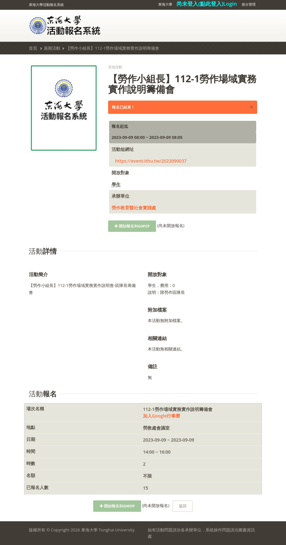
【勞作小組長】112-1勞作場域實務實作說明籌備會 (112, 48)
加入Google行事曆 (161, 416)
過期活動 (52, 48)
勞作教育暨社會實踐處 (134, 208)
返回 (182, 506)
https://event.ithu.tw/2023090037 (151, 161)
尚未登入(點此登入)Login (207, 3)
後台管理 (249, 4)
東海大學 (165, 4)
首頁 (33, 48)
